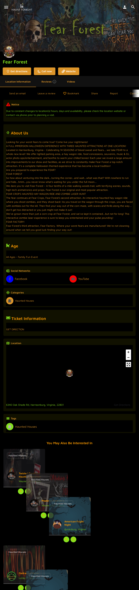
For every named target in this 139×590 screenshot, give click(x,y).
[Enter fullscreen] (128, 364)
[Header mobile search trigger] (133, 7)
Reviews (48, 81)
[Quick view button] (21, 491)
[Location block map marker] (69, 373)
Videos (71, 81)
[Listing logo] (9, 51)
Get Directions (122, 404)
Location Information (18, 81)
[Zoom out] (128, 357)
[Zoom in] (128, 352)
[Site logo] (22, 7)
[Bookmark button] (28, 491)
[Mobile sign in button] (124, 7)
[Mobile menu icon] (6, 7)
